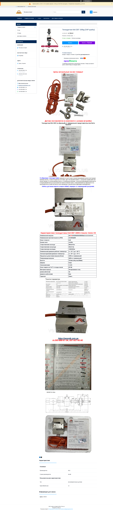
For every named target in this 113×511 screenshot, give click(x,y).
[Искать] (83, 12)
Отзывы (19, 33)
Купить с (87, 42)
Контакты (46, 18)
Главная (19, 18)
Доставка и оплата (57, 18)
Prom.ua (62, 506)
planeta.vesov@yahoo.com (24, 85)
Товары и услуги (29, 18)
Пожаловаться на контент (54, 509)
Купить (70, 42)
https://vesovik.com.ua (68, 338)
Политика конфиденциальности (66, 509)
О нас (39, 18)
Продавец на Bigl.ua (56, 507)
